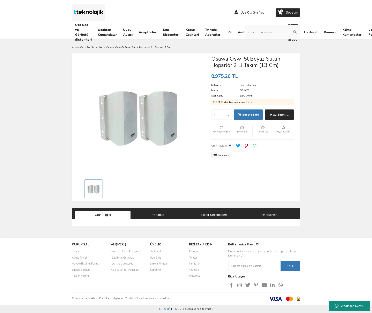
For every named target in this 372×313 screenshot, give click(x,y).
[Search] (272, 32)
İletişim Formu (80, 276)
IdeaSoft (164, 309)
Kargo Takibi (79, 258)
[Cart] (288, 12)
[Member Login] (236, 12)
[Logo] (88, 12)
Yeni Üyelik (156, 251)
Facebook (195, 251)
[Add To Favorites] (221, 131)
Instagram (195, 264)
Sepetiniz (155, 270)
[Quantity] (221, 114)
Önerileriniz (269, 215)
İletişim (76, 251)
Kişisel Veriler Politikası (125, 270)
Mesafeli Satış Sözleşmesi (126, 251)
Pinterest (194, 276)
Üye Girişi (156, 258)
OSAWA (244, 90)
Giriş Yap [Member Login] (259, 12)
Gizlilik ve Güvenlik (122, 258)
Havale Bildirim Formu (85, 264)
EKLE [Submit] (290, 266)
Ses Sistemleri (248, 85)
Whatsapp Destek (349, 306)
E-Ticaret (177, 309)
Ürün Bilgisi (103, 215)
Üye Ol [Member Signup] (245, 12)
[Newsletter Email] (254, 266)
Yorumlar (158, 215)
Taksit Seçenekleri (214, 215)
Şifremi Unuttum (159, 264)
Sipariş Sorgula (81, 270)
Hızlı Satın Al (279, 115)
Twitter (193, 258)
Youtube (194, 270)
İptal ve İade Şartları (123, 264)
